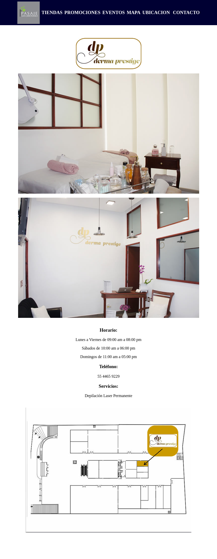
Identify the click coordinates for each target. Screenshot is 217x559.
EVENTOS (113, 12)
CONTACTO (186, 12)
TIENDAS (51, 12)
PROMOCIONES (81, 12)
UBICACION (155, 12)
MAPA (132, 12)
